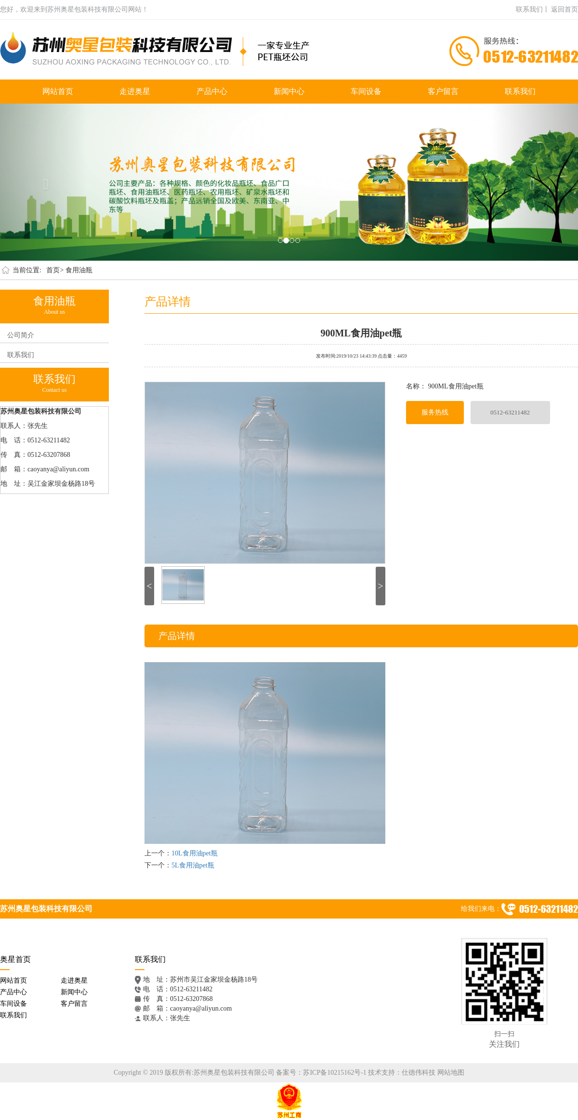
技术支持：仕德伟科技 (401, 1072)
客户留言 (443, 91)
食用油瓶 (79, 270)
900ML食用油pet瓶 (361, 332)
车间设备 (366, 91)
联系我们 (520, 91)
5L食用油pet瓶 (192, 865)
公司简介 (20, 335)
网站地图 (450, 1072)
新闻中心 (289, 91)
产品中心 (212, 91)
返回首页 (564, 9)
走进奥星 (134, 91)
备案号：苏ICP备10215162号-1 (321, 1072)
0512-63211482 (510, 412)
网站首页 (57, 91)
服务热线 (434, 412)
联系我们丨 (533, 9)
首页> (55, 270)
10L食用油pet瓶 (194, 853)
